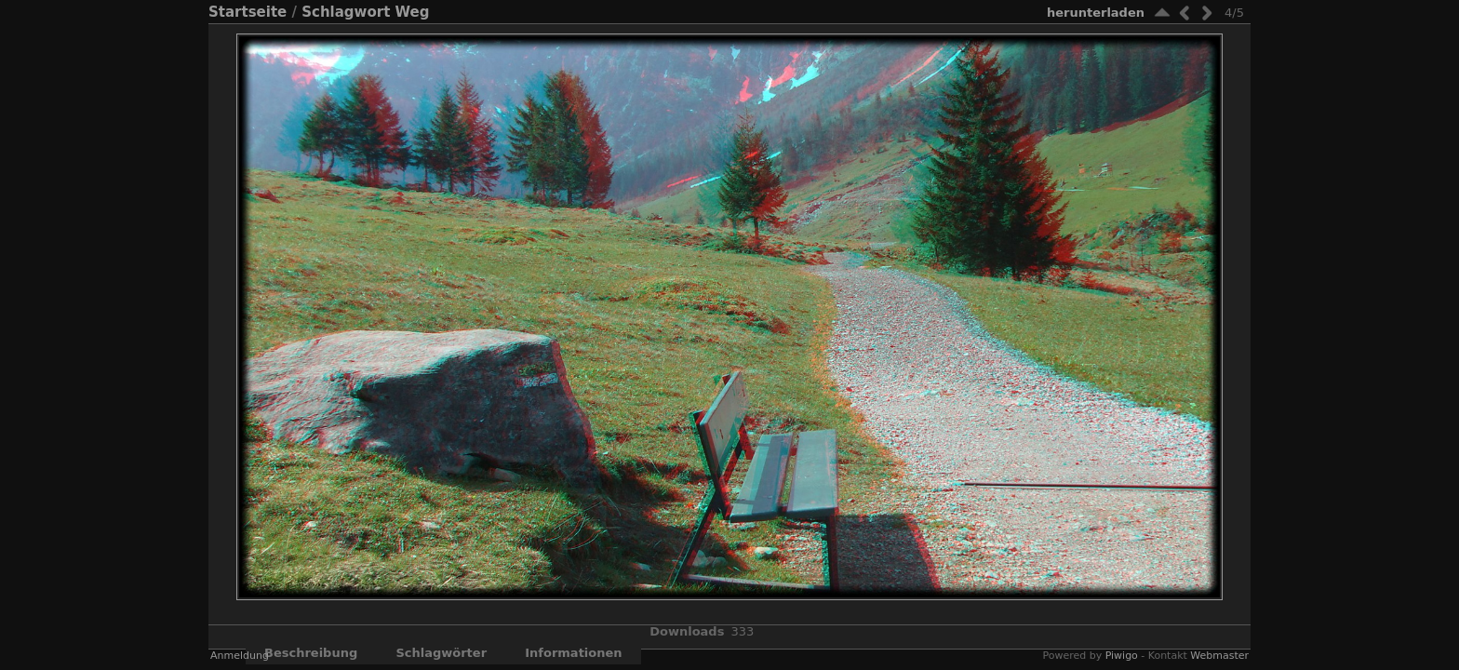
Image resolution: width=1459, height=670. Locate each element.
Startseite (247, 12)
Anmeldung (239, 656)
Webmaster (1219, 656)
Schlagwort (345, 12)
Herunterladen (1095, 13)
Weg (412, 12)
